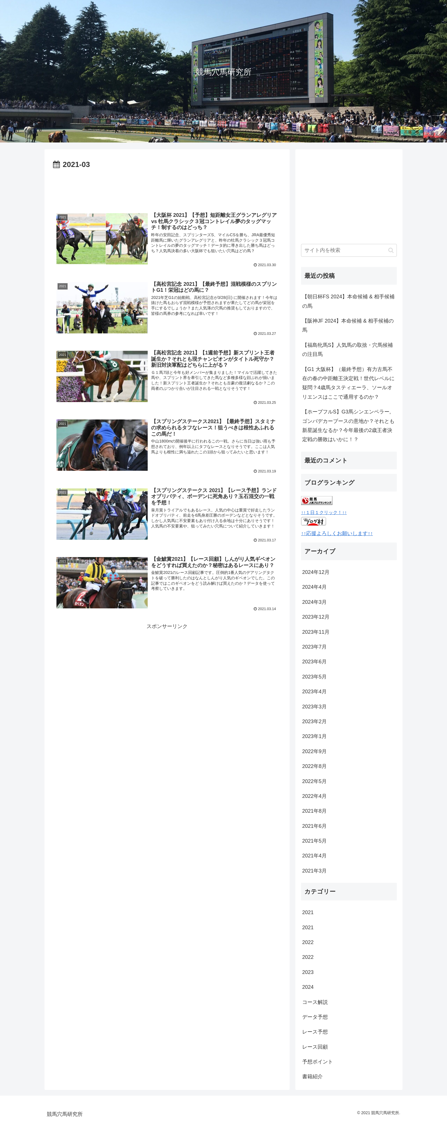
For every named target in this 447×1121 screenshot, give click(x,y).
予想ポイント (317, 1062)
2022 (308, 942)
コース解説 (315, 1002)
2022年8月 (314, 766)
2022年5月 (314, 781)
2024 (308, 987)
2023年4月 (314, 691)
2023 (308, 972)
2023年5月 (314, 677)
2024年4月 (314, 587)
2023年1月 (314, 736)
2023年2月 (314, 721)
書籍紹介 (312, 1076)
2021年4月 (314, 856)
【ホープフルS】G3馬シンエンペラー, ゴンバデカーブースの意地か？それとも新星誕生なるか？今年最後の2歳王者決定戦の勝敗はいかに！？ (348, 425)
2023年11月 (316, 632)
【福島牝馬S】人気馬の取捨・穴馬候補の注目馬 (347, 349)
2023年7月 (314, 647)
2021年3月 (314, 871)
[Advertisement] (167, 187)
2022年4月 (314, 796)
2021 (308, 912)
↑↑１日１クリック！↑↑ (324, 512)
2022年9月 (314, 751)
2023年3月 (314, 707)
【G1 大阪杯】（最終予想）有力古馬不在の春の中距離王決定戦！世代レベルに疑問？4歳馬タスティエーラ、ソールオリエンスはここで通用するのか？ (348, 383)
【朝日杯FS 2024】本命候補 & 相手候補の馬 (348, 301)
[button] (391, 250)
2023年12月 (316, 617)
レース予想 (315, 1032)
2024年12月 (316, 572)
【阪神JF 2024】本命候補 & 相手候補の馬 (348, 325)
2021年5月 (314, 841)
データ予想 (315, 1017)
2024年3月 (314, 602)
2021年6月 (314, 826)
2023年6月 (314, 662)
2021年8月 (314, 811)
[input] (349, 250)
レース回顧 (315, 1047)
